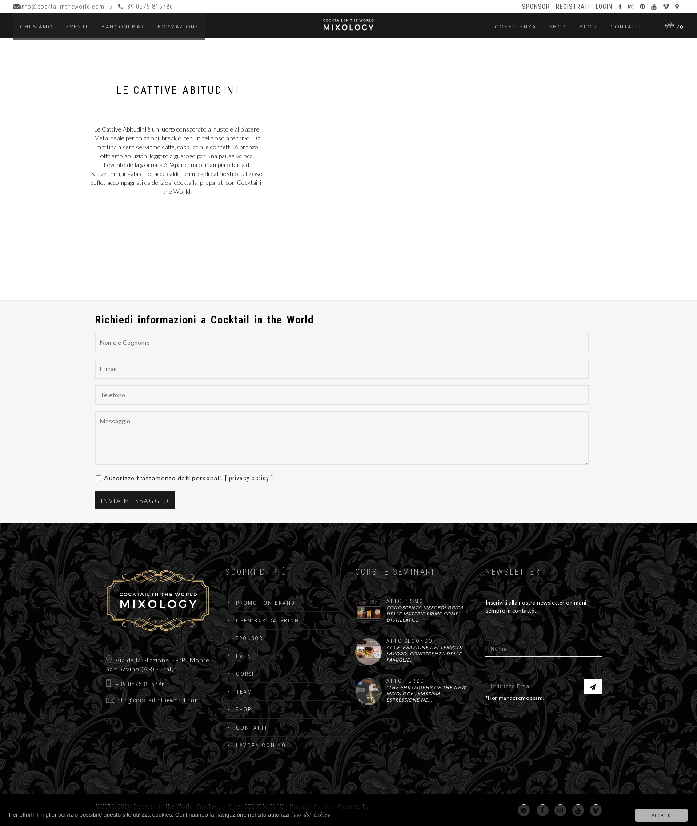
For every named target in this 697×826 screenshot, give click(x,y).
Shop (557, 26)
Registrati (573, 6)
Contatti (625, 26)
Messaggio (342, 438)
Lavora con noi (262, 745)
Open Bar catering (267, 621)
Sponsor (536, 6)
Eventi (247, 656)
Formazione (178, 26)
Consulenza (515, 26)
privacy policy (249, 478)
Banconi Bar (122, 26)
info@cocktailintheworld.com (58, 6)
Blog (588, 26)
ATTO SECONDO (409, 641)
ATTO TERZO (405, 681)
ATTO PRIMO (405, 601)
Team (244, 692)
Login (604, 6)
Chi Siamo (36, 26)
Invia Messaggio (135, 500)
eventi (77, 26)
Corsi (245, 674)
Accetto (661, 815)
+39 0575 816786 (145, 6)
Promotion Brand (265, 603)
